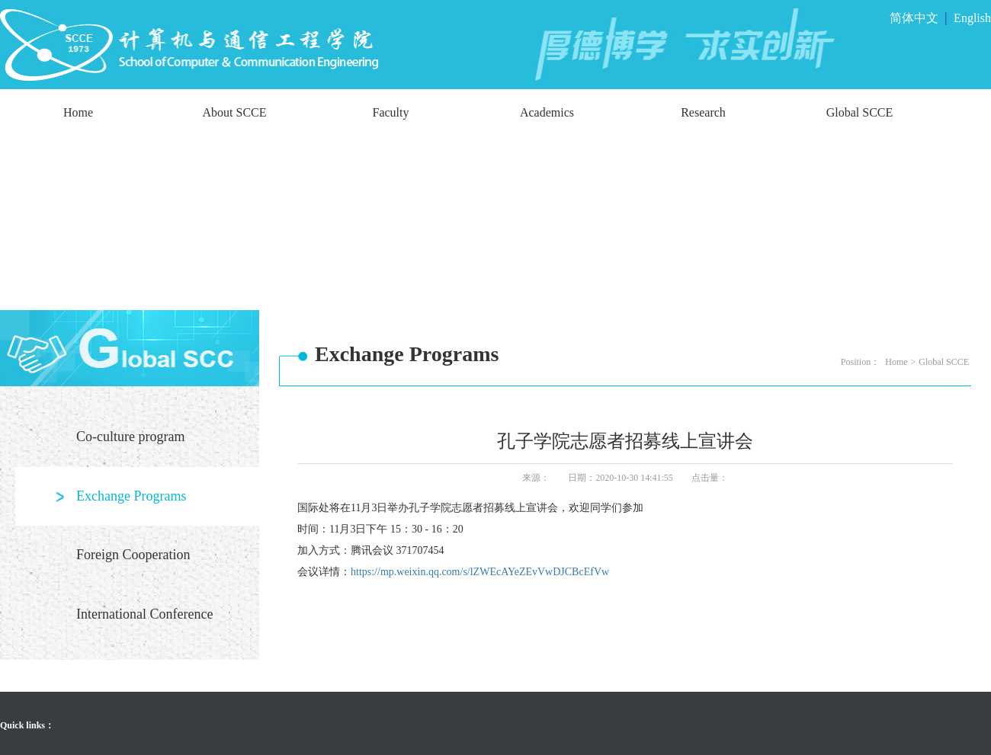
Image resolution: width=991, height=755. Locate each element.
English (972, 17)
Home (78, 112)
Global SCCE (859, 112)
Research (703, 112)
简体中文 (914, 17)
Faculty (391, 112)
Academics (547, 112)
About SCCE (234, 112)
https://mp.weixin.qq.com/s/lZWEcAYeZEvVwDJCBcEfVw (480, 571)
